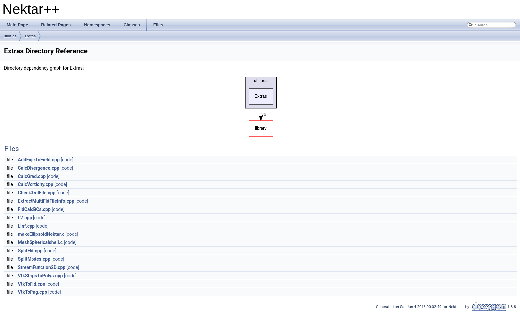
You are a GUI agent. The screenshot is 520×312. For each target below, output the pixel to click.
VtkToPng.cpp (32, 292)
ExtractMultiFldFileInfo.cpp (46, 201)
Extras (30, 36)
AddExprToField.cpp (39, 159)
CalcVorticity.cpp (35, 184)
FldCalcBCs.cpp (34, 209)
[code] (67, 159)
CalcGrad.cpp (32, 176)
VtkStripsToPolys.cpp (40, 275)
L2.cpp (25, 217)
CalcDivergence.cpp (38, 168)
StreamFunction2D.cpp (42, 267)
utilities (10, 36)
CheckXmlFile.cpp (37, 192)
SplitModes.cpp (34, 259)
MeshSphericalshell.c (40, 242)
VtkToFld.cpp (31, 283)
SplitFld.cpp (30, 250)
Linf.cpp (26, 226)
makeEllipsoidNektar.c (41, 234)
